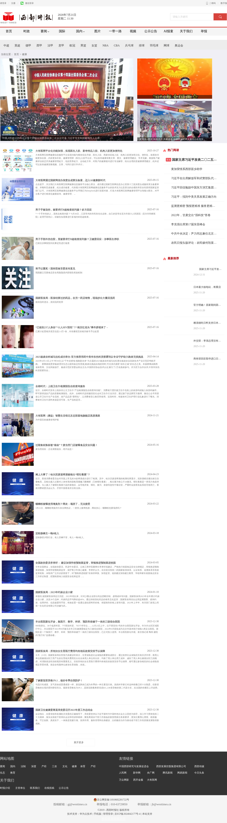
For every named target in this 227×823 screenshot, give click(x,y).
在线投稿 (49, 788)
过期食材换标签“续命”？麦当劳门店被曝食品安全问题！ (66, 445)
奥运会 (179, 45)
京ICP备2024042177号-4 (127, 814)
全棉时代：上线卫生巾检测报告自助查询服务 (60, 386)
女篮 (94, 45)
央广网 (150, 772)
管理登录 (108, 814)
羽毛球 (154, 45)
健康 (74, 766)
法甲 (50, 45)
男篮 (83, 45)
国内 (12, 766)
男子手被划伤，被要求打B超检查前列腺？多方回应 (63, 209)
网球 (166, 45)
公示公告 (64, 788)
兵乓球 (129, 45)
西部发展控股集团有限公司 (171, 766)
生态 (2, 772)
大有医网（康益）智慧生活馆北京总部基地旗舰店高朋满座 (67, 415)
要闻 (2, 766)
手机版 (97, 814)
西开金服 (138, 780)
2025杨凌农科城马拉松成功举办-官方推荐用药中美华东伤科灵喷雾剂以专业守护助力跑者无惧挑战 (89, 357)
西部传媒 (199, 766)
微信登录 (27, 3)
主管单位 (20, 788)
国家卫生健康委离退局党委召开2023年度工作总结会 (64, 710)
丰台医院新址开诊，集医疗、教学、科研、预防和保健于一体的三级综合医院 (77, 621)
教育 (12, 772)
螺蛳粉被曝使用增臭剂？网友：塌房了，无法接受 (62, 504)
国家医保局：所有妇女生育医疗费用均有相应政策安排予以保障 (70, 651)
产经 (43, 766)
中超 (6, 45)
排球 (142, 45)
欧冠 (72, 45)
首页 (16, 54)
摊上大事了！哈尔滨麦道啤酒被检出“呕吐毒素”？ (62, 474)
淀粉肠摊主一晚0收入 (47, 533)
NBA (106, 45)
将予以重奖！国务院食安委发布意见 (55, 268)
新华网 (136, 772)
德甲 (28, 45)
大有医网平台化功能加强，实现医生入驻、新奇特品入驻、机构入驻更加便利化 (78, 151)
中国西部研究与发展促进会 (134, 766)
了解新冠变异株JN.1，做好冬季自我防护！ (59, 680)
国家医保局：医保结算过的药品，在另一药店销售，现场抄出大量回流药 (75, 298)
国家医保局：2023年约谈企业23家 (54, 592)
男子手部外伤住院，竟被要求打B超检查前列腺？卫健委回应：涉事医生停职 (77, 239)
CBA (117, 45)
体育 (82, 766)
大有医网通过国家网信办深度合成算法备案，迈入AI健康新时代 (70, 180)
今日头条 (199, 772)
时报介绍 (5, 788)
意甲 (61, 45)
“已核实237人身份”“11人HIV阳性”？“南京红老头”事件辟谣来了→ (71, 327)
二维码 (211, 3)
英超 (17, 45)
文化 (64, 766)
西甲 (39, 45)
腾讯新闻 (168, 772)
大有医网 (152, 780)
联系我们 (35, 788)
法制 (23, 766)
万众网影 (124, 780)
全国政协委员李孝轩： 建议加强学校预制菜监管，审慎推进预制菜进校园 (75, 563)
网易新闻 (182, 772)
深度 (33, 766)
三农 (54, 766)
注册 (13, 3)
